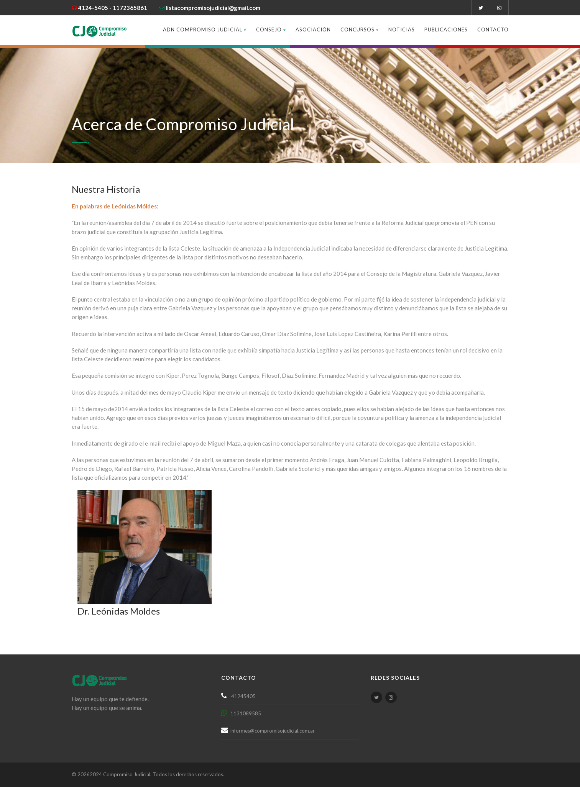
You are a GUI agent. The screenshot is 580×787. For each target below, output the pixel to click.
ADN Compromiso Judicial (204, 29)
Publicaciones (446, 29)
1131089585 (244, 713)
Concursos (359, 29)
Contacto (493, 29)
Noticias (401, 29)
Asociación (313, 29)
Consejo (271, 29)
